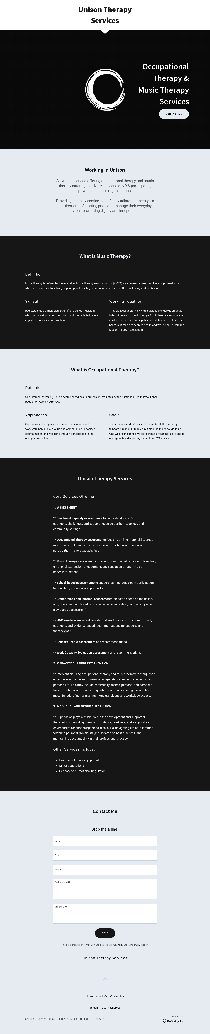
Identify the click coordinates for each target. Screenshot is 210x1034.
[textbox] (105, 841)
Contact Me (174, 114)
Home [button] (89, 996)
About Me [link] (101, 996)
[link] (105, 22)
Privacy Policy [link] (116, 945)
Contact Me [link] (117, 996)
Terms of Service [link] (135, 945)
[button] (28, 15)
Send (105, 933)
